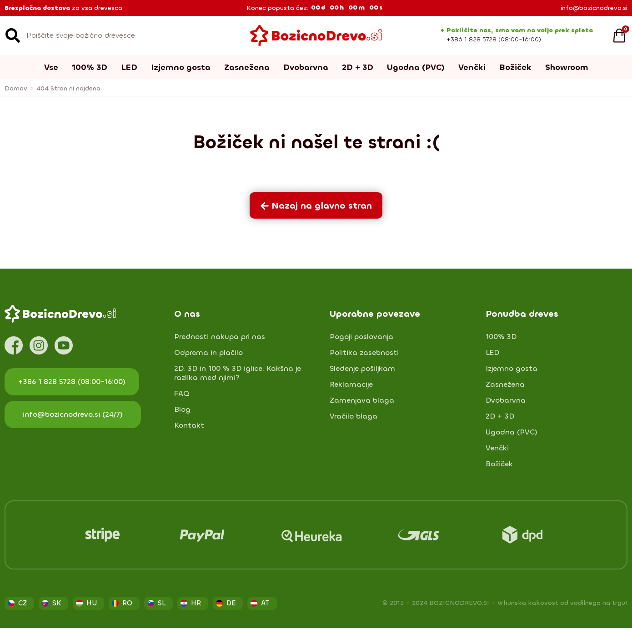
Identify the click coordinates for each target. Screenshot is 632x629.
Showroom (566, 67)
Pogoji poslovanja (361, 336)
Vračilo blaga (353, 416)
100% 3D (89, 67)
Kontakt (189, 425)
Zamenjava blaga (362, 400)
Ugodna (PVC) (416, 67)
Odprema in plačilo (208, 352)
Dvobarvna (305, 67)
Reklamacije (351, 384)
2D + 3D (357, 67)
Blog (182, 409)
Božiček (515, 67)
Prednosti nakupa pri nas (219, 336)
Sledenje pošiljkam (362, 368)
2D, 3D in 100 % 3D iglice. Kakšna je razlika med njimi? (237, 373)
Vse (51, 67)
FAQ (181, 393)
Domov (16, 88)
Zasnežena (247, 67)
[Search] (13, 35)
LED (129, 67)
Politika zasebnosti (364, 352)
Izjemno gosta (181, 67)
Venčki (472, 67)
